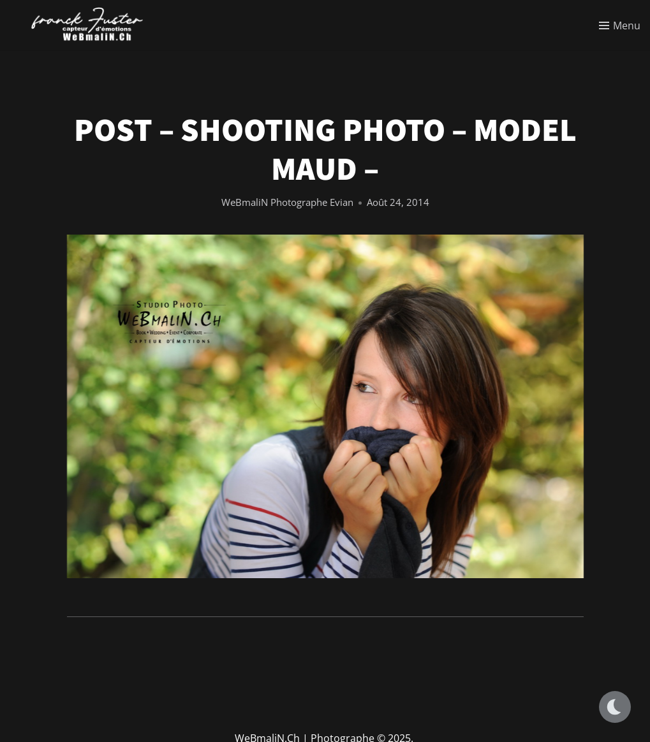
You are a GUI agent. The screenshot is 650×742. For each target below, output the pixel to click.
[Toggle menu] (619, 25)
